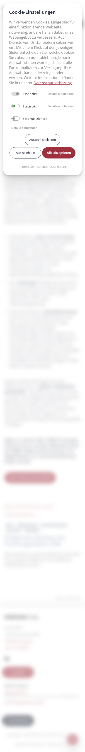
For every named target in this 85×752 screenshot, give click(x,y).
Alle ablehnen (25, 153)
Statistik (29, 106)
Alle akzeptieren (59, 153)
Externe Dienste (35, 118)
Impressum (26, 167)
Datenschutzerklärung (53, 82)
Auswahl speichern (42, 140)
